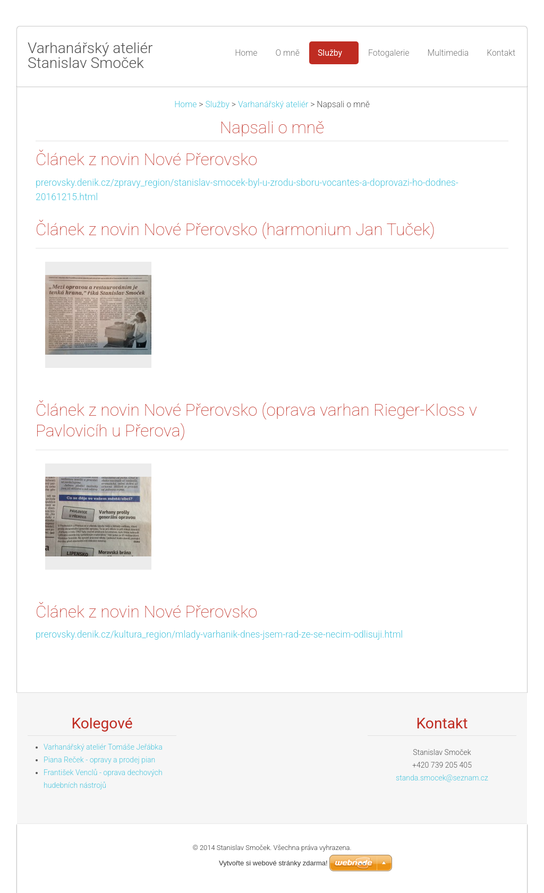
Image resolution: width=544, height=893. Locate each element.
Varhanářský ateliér (273, 104)
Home (185, 104)
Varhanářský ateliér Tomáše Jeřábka (103, 747)
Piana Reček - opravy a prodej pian (99, 759)
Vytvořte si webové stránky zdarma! (273, 863)
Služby (217, 104)
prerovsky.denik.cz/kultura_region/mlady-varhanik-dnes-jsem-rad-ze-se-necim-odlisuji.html (219, 634)
